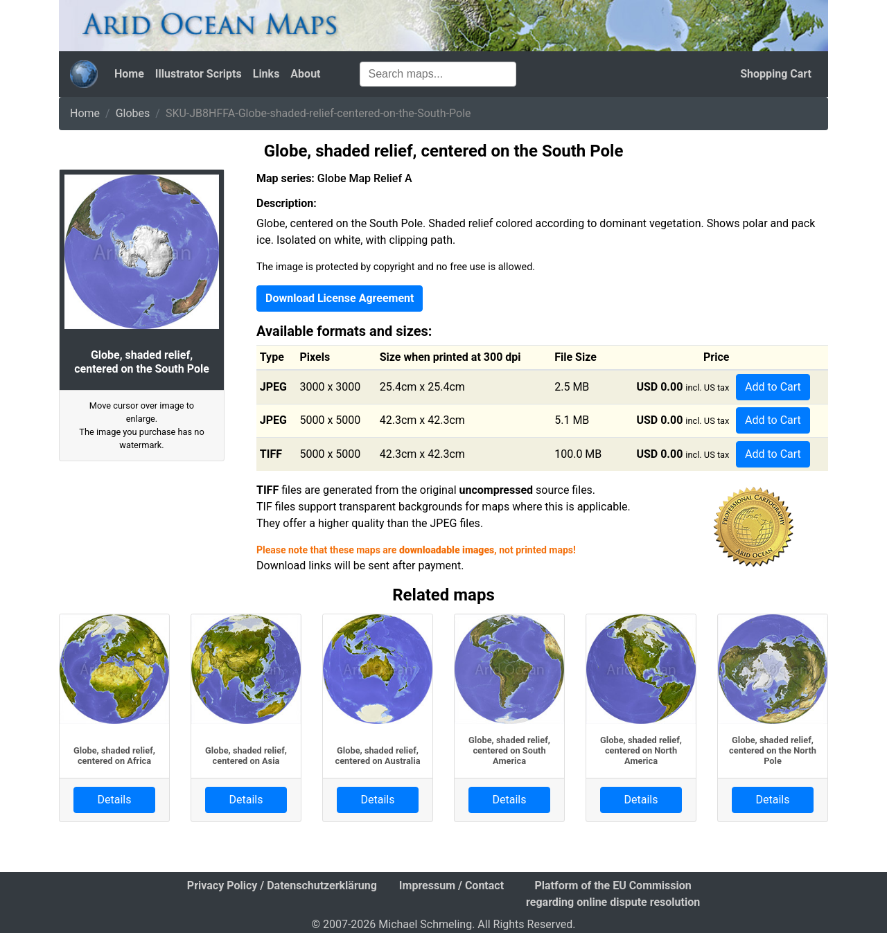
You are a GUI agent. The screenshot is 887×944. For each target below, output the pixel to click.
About (305, 73)
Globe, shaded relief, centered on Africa (114, 755)
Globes (133, 113)
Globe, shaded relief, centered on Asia (246, 755)
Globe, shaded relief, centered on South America (509, 751)
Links (266, 73)
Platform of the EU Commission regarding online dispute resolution (613, 894)
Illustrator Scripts (198, 73)
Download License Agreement (339, 298)
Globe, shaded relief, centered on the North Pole (772, 751)
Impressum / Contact (451, 885)
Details (115, 799)
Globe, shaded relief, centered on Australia (378, 755)
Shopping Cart (775, 73)
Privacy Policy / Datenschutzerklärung (282, 885)
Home (129, 73)
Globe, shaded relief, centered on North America (641, 751)
